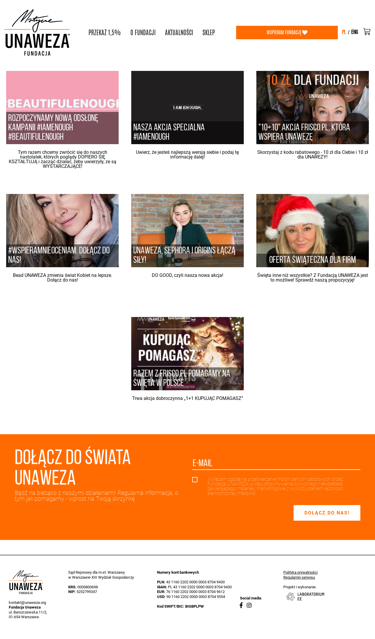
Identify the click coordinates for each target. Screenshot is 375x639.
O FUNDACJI (143, 32)
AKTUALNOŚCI (179, 32)
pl (344, 32)
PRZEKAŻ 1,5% (104, 32)
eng (354, 32)
